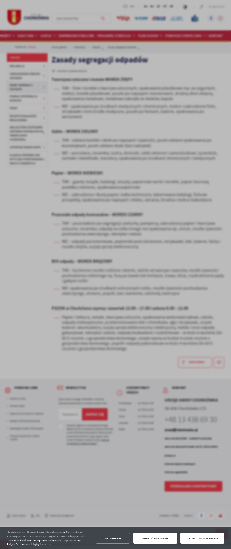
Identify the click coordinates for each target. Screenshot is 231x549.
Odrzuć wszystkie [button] (155, 538)
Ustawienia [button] (113, 538)
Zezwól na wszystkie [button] (202, 538)
